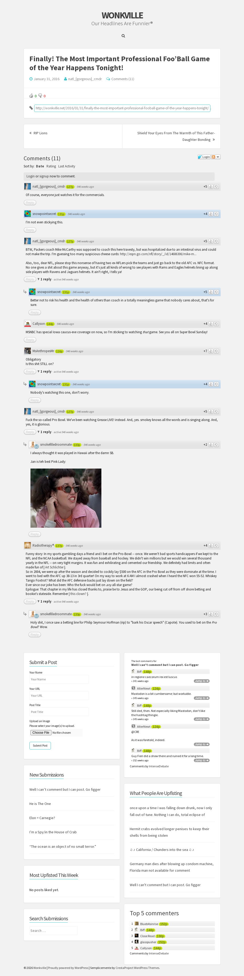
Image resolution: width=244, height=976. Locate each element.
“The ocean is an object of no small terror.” (62, 846)
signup (44, 176)
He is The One (40, 803)
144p (50, 324)
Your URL (34, 689)
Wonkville (122, 15)
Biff (139, 672)
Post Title (34, 705)
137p (59, 545)
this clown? (78, 594)
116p (59, 351)
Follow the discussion (216, 157)
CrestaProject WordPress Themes (137, 968)
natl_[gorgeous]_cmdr (85, 78)
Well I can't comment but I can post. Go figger (165, 665)
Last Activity (66, 166)
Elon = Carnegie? (42, 817)
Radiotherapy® (43, 545)
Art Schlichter (54, 567)
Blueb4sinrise (149, 924)
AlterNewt (143, 688)
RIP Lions (38, 133)
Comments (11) (122, 78)
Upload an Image (39, 721)
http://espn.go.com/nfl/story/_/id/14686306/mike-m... (158, 254)
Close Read (147, 936)
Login (31, 176)
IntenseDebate (159, 766)
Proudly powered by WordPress (68, 968)
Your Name (35, 672)
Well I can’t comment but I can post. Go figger (65, 789)
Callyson (39, 323)
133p (77, 444)
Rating (51, 166)
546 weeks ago (85, 186)
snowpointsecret (44, 214)
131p (61, 214)
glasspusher (148, 942)
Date (40, 166)
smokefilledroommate (56, 444)
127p (70, 186)
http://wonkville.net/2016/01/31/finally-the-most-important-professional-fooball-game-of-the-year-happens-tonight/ (122, 108)
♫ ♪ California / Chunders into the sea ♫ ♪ (162, 849)
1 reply (46, 279)
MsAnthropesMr (43, 351)
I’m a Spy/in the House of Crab (53, 832)
